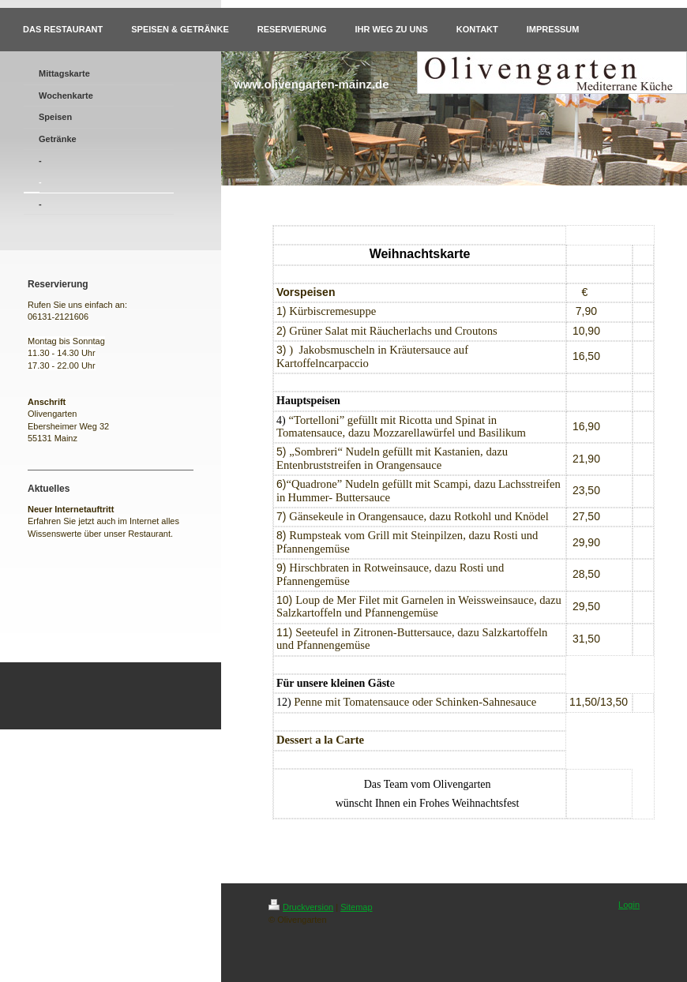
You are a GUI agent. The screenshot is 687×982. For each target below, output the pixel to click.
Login (629, 904)
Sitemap (356, 907)
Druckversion (300, 907)
